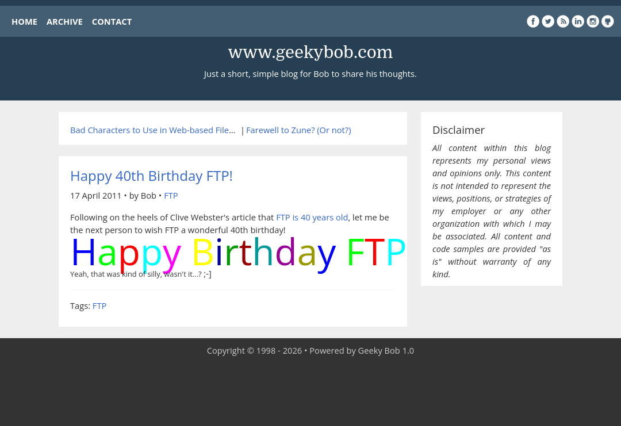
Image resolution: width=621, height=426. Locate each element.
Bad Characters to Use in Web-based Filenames (162, 129)
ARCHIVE (65, 21)
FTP (171, 195)
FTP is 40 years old (312, 217)
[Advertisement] (310, 391)
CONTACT (112, 21)
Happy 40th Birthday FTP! (151, 175)
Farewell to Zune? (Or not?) (298, 129)
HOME (24, 21)
